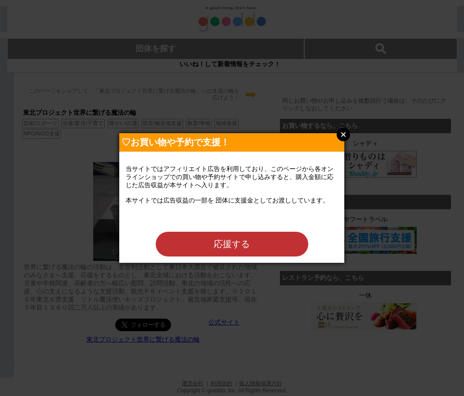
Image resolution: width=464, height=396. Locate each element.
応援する (232, 244)
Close (343, 134)
